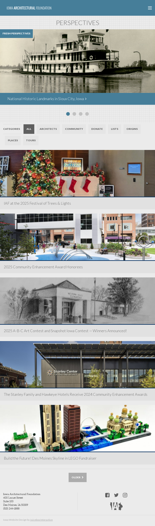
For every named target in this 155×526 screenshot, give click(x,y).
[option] (77, 67)
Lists (114, 128)
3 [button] (81, 114)
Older (78, 477)
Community (74, 128)
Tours (31, 140)
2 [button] (74, 114)
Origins (132, 128)
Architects (48, 128)
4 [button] (87, 114)
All (28, 128)
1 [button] (68, 114)
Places (13, 140)
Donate (97, 128)
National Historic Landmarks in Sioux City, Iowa (46, 98)
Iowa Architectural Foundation (29, 8)
